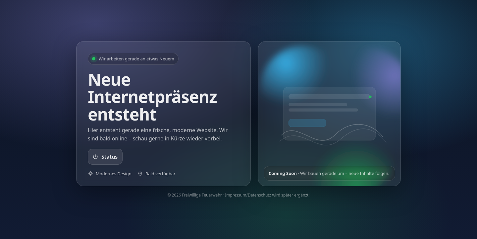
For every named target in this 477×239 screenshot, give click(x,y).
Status (105, 156)
